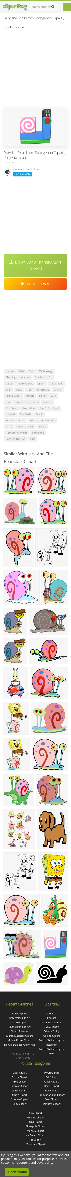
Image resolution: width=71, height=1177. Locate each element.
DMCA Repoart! (36, 284)
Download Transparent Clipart (35, 265)
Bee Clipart (51, 1090)
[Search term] (43, 7)
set (32, 420)
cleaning (11, 377)
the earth (25, 414)
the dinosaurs (46, 420)
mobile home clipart (19, 1040)
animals (47, 402)
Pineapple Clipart (35, 1126)
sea (8, 402)
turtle (9, 426)
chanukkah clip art (19, 1026)
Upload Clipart (51, 1035)
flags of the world (16, 432)
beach (39, 414)
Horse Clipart (51, 1086)
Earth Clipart (19, 1090)
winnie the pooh (15, 420)
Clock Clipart (51, 1081)
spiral (42, 395)
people (30, 395)
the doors (11, 408)
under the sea (25, 426)
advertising (43, 389)
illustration (28, 408)
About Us (51, 1013)
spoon (41, 383)
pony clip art (19, 1013)
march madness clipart (19, 1035)
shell (8, 389)
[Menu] (67, 7)
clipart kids (56, 383)
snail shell (38, 432)
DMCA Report (51, 1026)
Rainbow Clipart (51, 1104)
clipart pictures (19, 1031)
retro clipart (25, 383)
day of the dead (49, 408)
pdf (50, 377)
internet (25, 377)
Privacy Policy (51, 1031)
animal (58, 389)
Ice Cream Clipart (35, 1135)
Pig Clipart (35, 1139)
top (29, 389)
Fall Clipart (51, 1077)
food (31, 371)
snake (42, 426)
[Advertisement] (35, 69)
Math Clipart (19, 1072)
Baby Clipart (19, 1104)
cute (53, 395)
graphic (39, 377)
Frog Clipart (19, 1081)
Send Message (23, 173)
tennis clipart (13, 395)
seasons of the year (26, 402)
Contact (51, 1018)
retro (19, 389)
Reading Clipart (35, 1117)
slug (32, 439)
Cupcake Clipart (20, 1086)
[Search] (53, 6)
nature (10, 371)
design (9, 383)
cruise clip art (19, 1022)
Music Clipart (19, 1095)
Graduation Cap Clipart (51, 1095)
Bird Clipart (35, 1122)
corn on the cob (15, 439)
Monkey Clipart (35, 1131)
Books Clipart (19, 1077)
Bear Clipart (51, 1099)
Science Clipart (19, 1099)
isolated (10, 414)
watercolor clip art (19, 1018)
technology (45, 371)
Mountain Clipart (35, 1144)
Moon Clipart (51, 1072)
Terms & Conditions (51, 1022)
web (21, 371)
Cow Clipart (35, 1113)
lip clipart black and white (19, 1044)
